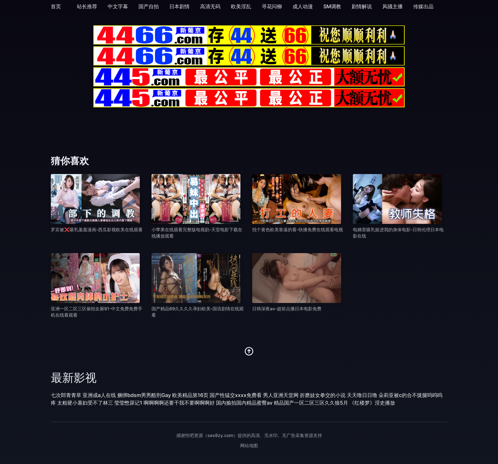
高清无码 (210, 6)
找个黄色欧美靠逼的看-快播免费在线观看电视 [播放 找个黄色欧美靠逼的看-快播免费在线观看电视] (297, 229)
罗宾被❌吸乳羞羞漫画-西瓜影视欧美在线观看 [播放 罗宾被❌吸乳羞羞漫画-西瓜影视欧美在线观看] (97, 229)
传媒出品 (423, 6)
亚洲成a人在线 (99, 395)
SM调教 (332, 6)
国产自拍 (148, 6)
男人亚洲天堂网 (281, 395)
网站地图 (249, 445)
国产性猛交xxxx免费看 (236, 395)
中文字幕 (118, 6)
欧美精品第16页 (190, 395)
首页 (56, 6)
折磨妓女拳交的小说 (323, 395)
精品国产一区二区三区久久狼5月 (311, 403)
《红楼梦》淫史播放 (372, 403)
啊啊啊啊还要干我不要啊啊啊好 (179, 403)
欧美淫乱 (241, 6)
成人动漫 (303, 6)
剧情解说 (362, 6)
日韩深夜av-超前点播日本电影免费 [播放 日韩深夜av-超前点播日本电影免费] (286, 308)
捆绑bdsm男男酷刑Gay (144, 395)
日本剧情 (179, 6)
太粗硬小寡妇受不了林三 (85, 403)
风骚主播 (392, 6)
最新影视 (74, 378)
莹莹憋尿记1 (128, 403)
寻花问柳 (272, 6)
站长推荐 (87, 6)
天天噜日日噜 (362, 395)
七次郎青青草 (66, 395)
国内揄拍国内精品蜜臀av (244, 403)
